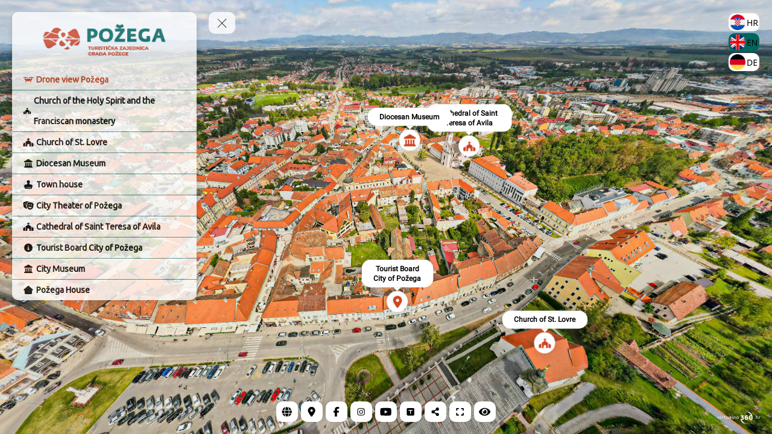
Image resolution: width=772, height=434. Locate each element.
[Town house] (104, 184)
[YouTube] (386, 411)
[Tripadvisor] (411, 411)
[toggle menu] (222, 23)
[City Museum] (104, 269)
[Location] (312, 411)
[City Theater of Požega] (104, 205)
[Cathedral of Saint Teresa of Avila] (104, 226)
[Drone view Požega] (104, 79)
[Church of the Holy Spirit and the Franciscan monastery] (104, 110)
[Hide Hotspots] (485, 411)
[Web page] (287, 411)
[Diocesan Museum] (104, 163)
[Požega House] (104, 290)
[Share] (435, 411)
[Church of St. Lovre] (104, 142)
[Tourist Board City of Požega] (104, 247)
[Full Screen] (460, 411)
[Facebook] (336, 411)
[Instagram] (361, 411)
